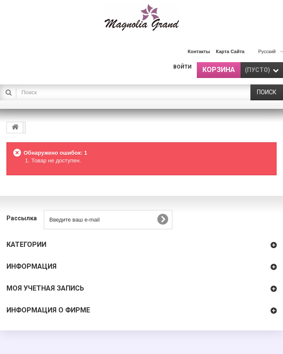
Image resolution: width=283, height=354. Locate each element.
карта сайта (230, 51)
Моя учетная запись (45, 288)
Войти (182, 67)
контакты (199, 51)
